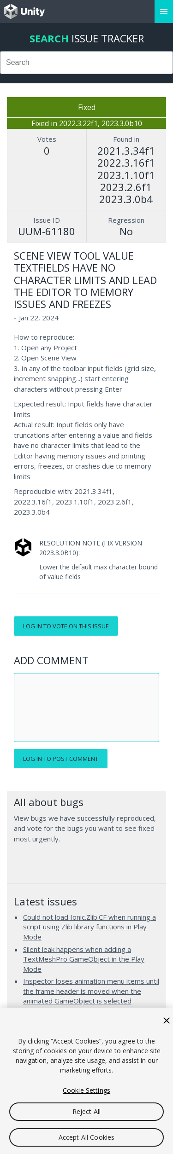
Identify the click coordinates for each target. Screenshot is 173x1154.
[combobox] (86, 63)
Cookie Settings (86, 1090)
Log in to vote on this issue (66, 626)
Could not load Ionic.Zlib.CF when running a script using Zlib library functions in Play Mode (89, 926)
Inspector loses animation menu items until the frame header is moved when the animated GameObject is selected (91, 990)
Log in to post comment (60, 758)
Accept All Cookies (87, 1137)
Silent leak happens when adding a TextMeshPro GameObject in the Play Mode (83, 959)
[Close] (166, 1020)
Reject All (86, 1111)
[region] (86, 1081)
